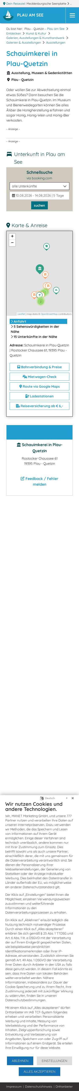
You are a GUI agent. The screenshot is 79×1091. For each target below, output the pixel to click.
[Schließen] (73, 798)
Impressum (14, 1086)
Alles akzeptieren (39, 1071)
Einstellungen (54, 1061)
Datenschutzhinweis (38, 1086)
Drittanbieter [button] (64, 1086)
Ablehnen (20, 1061)
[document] (39, 928)
